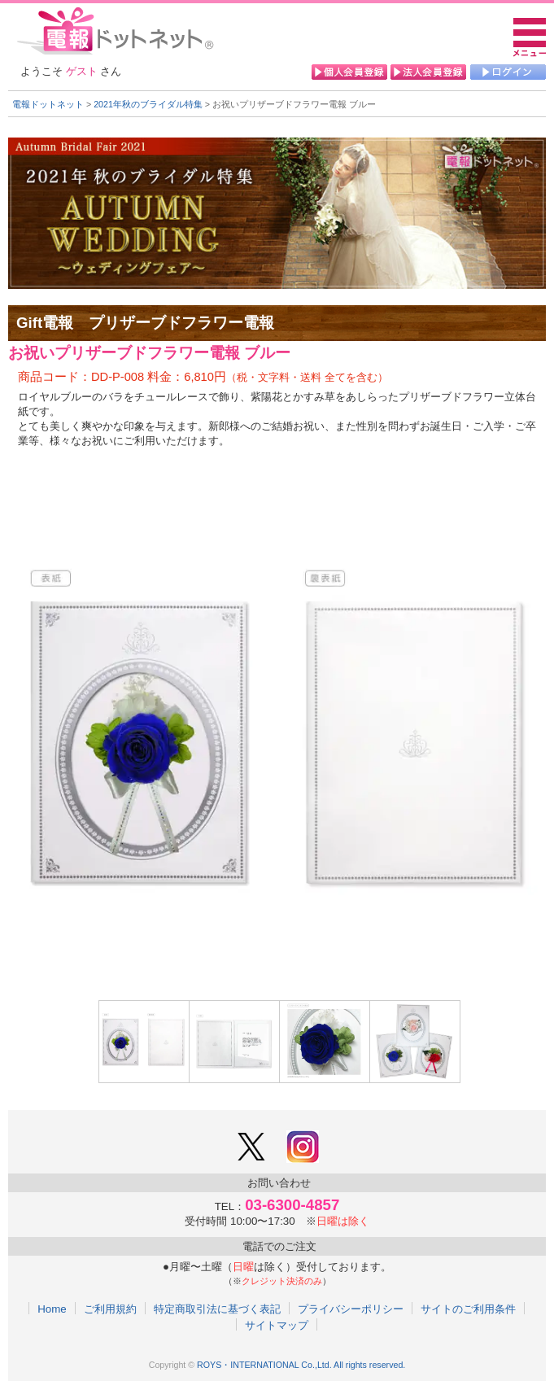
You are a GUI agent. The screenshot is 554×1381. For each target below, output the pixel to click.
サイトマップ (276, 1325)
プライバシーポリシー (351, 1308)
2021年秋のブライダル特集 (148, 104)
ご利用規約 (110, 1308)
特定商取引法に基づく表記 (217, 1308)
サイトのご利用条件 (468, 1308)
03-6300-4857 (292, 1204)
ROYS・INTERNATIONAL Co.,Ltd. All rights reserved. (301, 1365)
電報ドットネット (48, 104)
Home (52, 1308)
